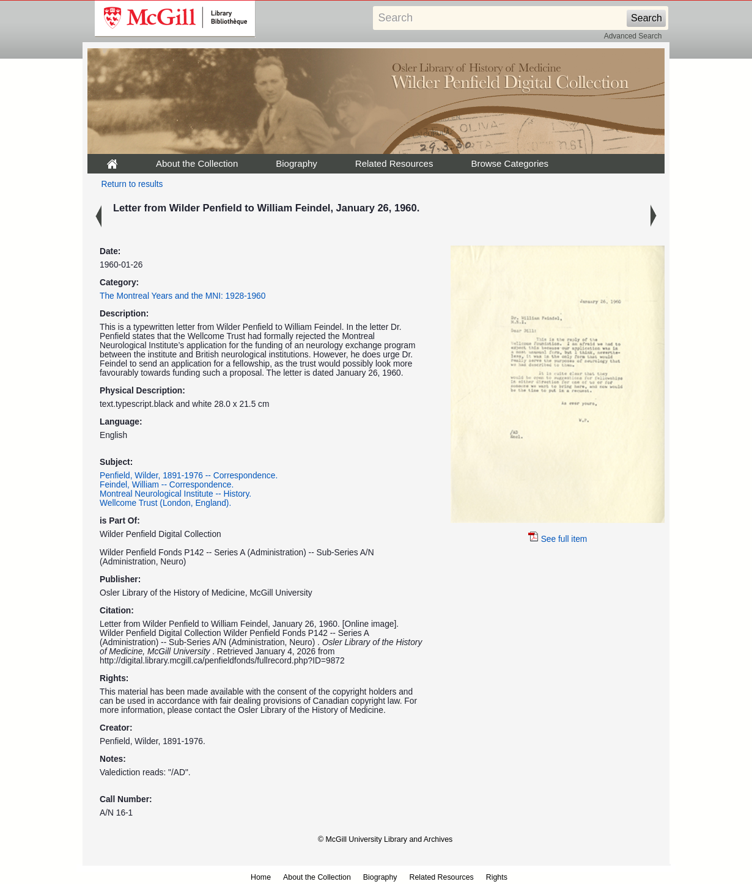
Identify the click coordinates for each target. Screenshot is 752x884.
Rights (496, 877)
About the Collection (197, 163)
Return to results (132, 184)
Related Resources (394, 163)
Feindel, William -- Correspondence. (167, 484)
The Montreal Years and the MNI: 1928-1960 (182, 296)
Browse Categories (509, 163)
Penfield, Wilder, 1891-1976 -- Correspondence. (189, 475)
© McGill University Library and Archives (385, 839)
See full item (558, 539)
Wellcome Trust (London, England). (165, 503)
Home (261, 877)
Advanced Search (633, 36)
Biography (296, 163)
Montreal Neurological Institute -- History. (175, 494)
